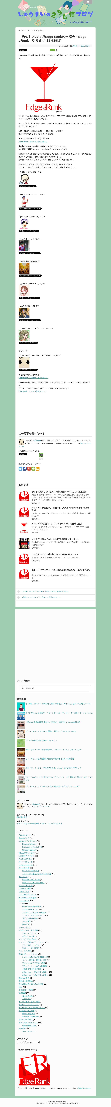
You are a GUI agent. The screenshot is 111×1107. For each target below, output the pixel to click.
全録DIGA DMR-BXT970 (31, 969)
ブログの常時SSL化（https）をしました (41, 740)
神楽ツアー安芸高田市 (31, 948)
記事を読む (35, 503)
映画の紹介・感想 (26, 990)
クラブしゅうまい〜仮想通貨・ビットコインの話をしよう (39, 823)
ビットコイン (27, 996)
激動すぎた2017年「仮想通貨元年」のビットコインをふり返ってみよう (54, 750)
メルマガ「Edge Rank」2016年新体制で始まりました (55, 539)
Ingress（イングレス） (28, 841)
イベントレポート (26, 865)
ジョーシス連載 (25, 889)
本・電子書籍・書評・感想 (29, 1002)
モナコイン (26, 999)
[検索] (55, 688)
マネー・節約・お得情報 (28, 930)
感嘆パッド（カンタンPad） (33, 883)
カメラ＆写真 (24, 868)
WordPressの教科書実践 (31, 906)
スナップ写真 (24, 892)
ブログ (21, 903)
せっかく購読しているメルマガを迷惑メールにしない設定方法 (59, 492)
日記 (20, 987)
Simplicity (63, 1101)
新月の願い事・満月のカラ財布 (31, 984)
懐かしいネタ (24, 978)
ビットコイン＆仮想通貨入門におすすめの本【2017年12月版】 (50, 759)
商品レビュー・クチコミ (28, 954)
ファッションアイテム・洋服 (33, 963)
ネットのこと (24, 901)
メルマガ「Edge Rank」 (81, 46)
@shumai (37, 440)
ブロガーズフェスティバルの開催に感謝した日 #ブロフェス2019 (51, 731)
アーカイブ (21, 1042)
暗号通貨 (22, 993)
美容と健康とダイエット (28, 1022)
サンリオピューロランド (31, 945)
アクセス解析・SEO (30, 909)
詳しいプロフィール (41, 806)
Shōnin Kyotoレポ (29, 850)
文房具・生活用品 (26, 981)
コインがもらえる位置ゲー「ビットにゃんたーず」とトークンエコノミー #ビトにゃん (59, 713)
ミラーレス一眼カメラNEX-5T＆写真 (36, 874)
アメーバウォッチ (26, 862)
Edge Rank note (84, 1088)
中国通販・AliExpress (30, 1017)
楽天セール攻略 (28, 936)
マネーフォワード (29, 933)
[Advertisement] (37, 411)
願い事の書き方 (23, 817)
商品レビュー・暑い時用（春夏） (35, 975)
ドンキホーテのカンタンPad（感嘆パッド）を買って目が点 (43, 591)
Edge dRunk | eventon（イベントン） (33, 141)
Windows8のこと (25, 859)
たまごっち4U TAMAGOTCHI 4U (35, 957)
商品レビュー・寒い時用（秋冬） (35, 972)
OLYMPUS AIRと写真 (30, 871)
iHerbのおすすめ (28, 1014)
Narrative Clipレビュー (31, 880)
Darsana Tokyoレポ (29, 844)
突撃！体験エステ (29, 1025)
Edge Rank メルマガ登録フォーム (32, 391)
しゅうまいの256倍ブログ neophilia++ (32, 7)
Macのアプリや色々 (26, 856)
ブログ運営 (26, 921)
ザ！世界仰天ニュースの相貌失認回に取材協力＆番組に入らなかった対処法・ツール (59, 704)
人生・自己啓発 (25, 951)
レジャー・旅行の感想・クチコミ (32, 942)
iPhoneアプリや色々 (27, 853)
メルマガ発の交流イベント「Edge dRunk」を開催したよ (57, 524)
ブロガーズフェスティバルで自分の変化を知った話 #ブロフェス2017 (53, 786)
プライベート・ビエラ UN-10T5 (34, 966)
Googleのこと (24, 838)
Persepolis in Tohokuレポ (32, 847)
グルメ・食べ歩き (26, 886)
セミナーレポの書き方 (27, 898)
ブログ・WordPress (30, 918)
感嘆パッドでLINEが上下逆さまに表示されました (39, 597)
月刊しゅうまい (28, 1031)
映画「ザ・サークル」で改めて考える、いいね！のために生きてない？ (53, 768)
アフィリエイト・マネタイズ (33, 915)
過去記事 (22, 1028)
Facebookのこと (25, 835)
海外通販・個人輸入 (26, 1011)
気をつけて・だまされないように (32, 1008)
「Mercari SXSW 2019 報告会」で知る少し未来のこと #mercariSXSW (53, 722)
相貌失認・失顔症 (26, 1020)
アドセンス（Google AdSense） (34, 912)
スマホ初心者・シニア (27, 894)
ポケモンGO (23, 927)
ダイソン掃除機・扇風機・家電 (34, 960)
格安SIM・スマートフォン (29, 1005)
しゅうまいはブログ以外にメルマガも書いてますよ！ (55, 554)
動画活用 (25, 924)
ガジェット (23, 877)
